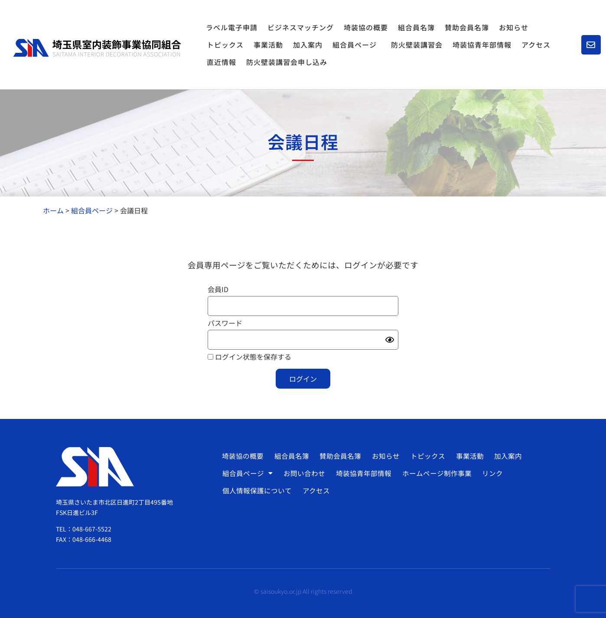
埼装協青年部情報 (482, 44)
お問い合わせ (303, 473)
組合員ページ (356, 44)
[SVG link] (97, 48)
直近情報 (221, 62)
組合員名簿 (416, 27)
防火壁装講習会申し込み (286, 62)
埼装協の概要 (366, 27)
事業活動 (268, 44)
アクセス (536, 44)
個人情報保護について (257, 490)
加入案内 (308, 44)
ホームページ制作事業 (434, 473)
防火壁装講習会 (417, 44)
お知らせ (513, 27)
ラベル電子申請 (231, 27)
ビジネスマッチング (300, 27)
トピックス (225, 44)
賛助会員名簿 (467, 27)
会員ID (218, 289)
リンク (489, 473)
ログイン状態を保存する (249, 356)
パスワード (225, 322)
